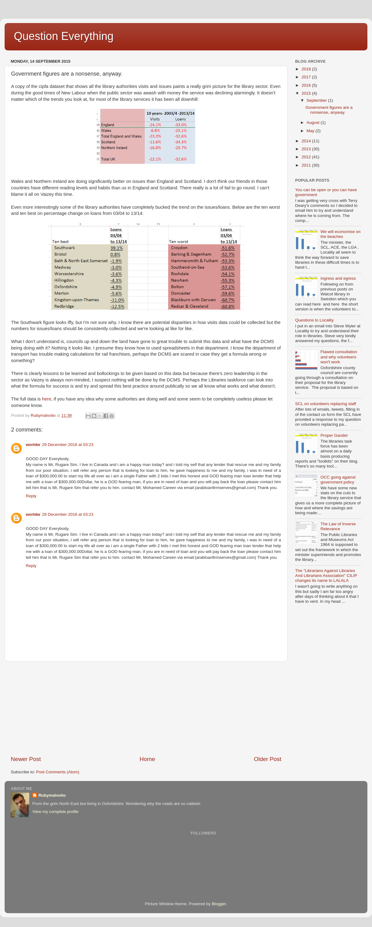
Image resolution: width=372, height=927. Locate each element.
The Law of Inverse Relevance (338, 526)
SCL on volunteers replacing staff (325, 403)
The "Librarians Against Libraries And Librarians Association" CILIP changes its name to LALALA (326, 575)
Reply (31, 496)
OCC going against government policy (337, 479)
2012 (307, 157)
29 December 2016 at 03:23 (67, 444)
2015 (307, 93)
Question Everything (63, 36)
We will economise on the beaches (340, 234)
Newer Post (26, 759)
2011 (307, 165)
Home (147, 759)
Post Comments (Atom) (57, 772)
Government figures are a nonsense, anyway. (329, 110)
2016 (307, 85)
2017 (307, 77)
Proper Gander (334, 435)
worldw (33, 444)
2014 (307, 141)
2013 (307, 149)
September (317, 100)
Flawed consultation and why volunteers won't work (338, 356)
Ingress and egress (338, 278)
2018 (307, 69)
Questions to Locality (314, 320)
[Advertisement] (146, 708)
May (311, 130)
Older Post (267, 759)
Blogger (219, 903)
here (46, 398)
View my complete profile (55, 811)
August (314, 122)
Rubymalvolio (52, 795)
